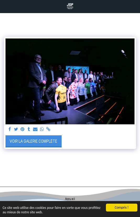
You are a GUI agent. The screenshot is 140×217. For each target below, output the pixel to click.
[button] (5, 6)
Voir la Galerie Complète (33, 141)
